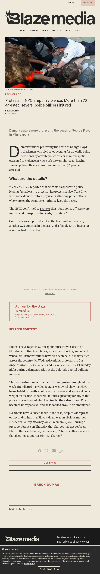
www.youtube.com (50, 293)
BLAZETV (56, 30)
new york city (13, 94)
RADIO (45, 30)
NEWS (22, 30)
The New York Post (21, 187)
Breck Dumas (12, 111)
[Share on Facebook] (38, 451)
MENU (77, 30)
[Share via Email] (54, 451)
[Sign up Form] (72, 311)
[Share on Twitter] (46, 451)
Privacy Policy (37, 314)
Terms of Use (48, 314)
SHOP (67, 30)
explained (69, 422)
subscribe (87, 3)
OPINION (34, 30)
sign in (70, 3)
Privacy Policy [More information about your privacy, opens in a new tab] (29, 564)
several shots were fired (72, 365)
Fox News (46, 208)
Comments (50, 464)
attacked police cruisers (35, 365)
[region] (50, 559)
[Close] (96, 549)
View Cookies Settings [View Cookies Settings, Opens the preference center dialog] (49, 569)
